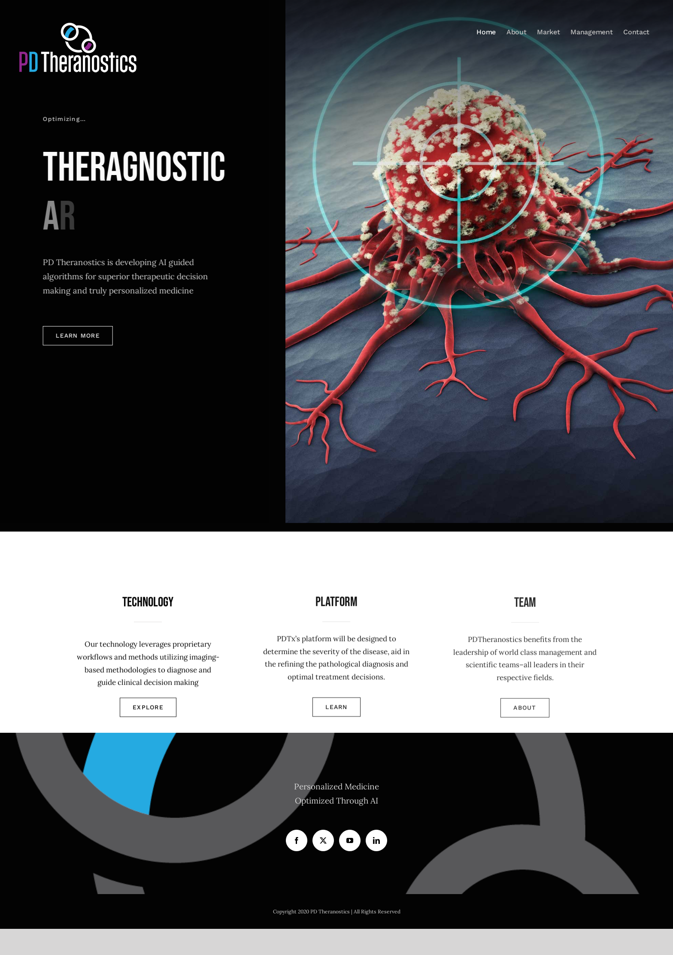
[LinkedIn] (376, 840)
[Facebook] (296, 840)
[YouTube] (350, 840)
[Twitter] (323, 840)
